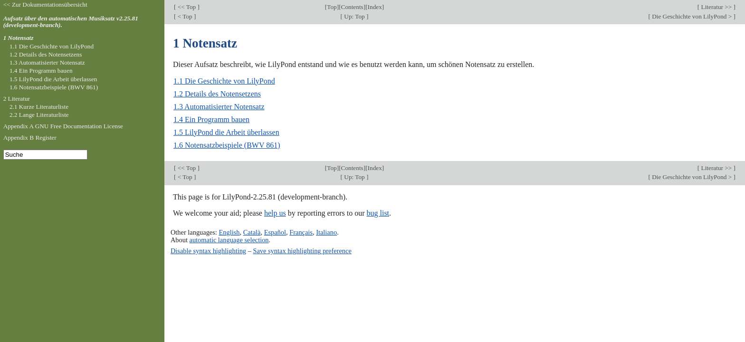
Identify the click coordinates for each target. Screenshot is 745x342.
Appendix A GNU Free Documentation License (63, 126)
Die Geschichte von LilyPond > (692, 16)
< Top (185, 16)
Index (375, 6)
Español (275, 232)
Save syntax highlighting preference (302, 251)
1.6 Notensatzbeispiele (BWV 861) (226, 145)
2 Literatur (16, 98)
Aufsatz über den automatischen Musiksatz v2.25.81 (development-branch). (70, 22)
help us (275, 213)
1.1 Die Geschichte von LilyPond (224, 81)
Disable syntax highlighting (208, 251)
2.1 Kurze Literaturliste (39, 106)
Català (252, 232)
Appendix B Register (30, 137)
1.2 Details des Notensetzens (217, 94)
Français (301, 232)
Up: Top (354, 16)
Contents (352, 6)
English (229, 232)
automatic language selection (229, 240)
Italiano (326, 232)
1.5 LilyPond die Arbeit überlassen (226, 132)
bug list (377, 213)
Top (331, 6)
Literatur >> (716, 6)
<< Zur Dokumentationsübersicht (45, 4)
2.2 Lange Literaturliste (39, 114)
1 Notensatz (18, 37)
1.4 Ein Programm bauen (211, 119)
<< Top (186, 6)
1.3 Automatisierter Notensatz (219, 107)
